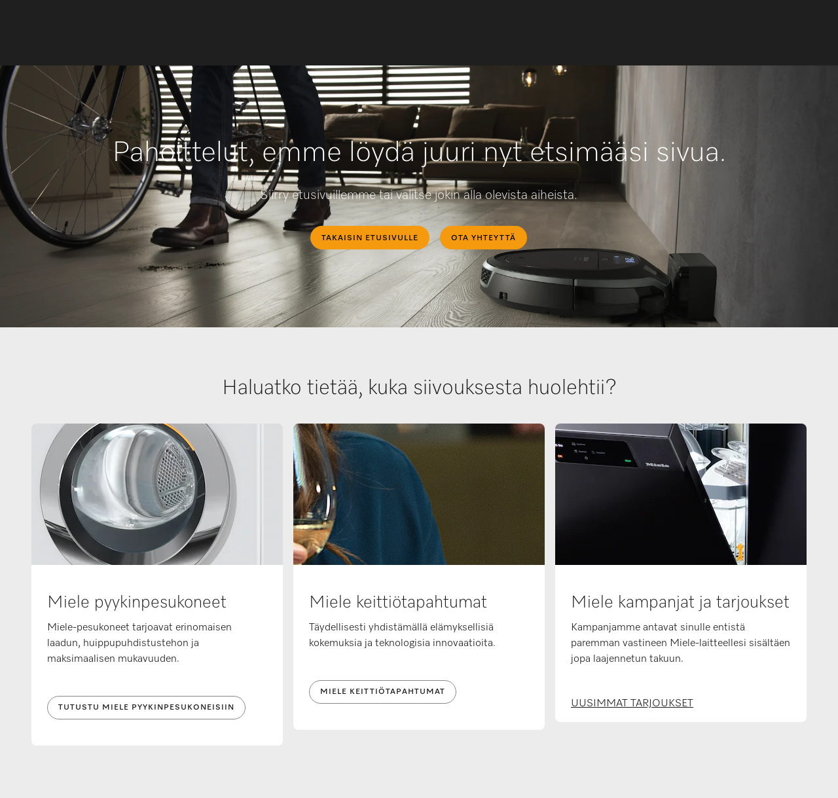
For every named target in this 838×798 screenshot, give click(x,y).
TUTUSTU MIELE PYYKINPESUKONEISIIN (146, 708)
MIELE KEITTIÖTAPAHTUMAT (382, 692)
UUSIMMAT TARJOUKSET (632, 703)
